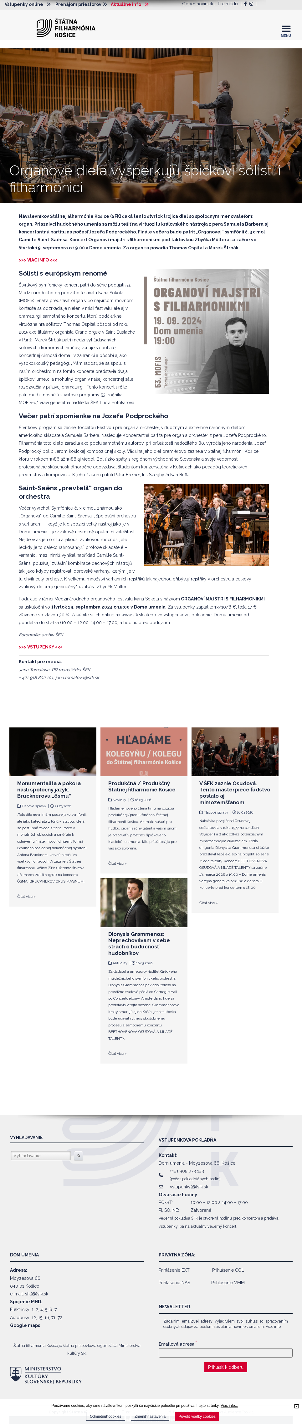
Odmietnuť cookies (105, 1416)
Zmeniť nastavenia (150, 1416)
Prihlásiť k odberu (225, 1367)
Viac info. (274, 1326)
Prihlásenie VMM (228, 1282)
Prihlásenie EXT (174, 1270)
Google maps (25, 1325)
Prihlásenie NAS (174, 1282)
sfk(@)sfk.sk (36, 1293)
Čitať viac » (26, 896)
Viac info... (229, 1405)
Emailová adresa (178, 1344)
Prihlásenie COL (228, 1270)
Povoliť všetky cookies (197, 1416)
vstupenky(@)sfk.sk (189, 1186)
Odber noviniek (197, 3)
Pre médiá (228, 3)
